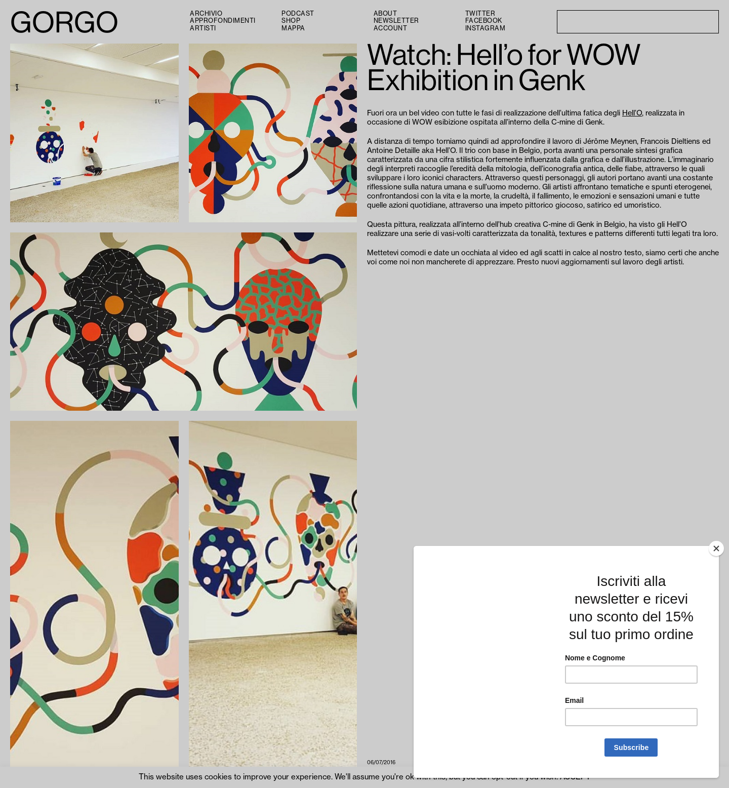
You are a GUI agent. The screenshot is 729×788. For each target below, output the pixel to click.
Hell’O (632, 113)
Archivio (206, 14)
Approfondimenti (223, 21)
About (385, 14)
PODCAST (297, 14)
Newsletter (396, 21)
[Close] (716, 548)
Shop (290, 21)
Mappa (293, 28)
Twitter (480, 14)
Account (391, 28)
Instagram (485, 28)
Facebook (483, 21)
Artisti (203, 28)
